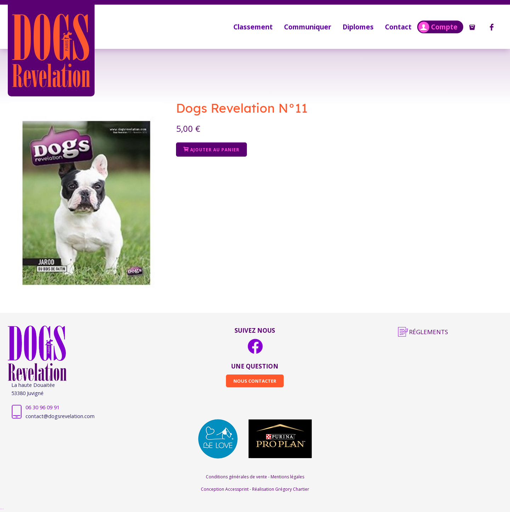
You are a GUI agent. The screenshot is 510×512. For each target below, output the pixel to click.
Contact (398, 27)
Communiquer (307, 27)
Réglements (428, 332)
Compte (438, 27)
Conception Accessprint (225, 489)
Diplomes (358, 27)
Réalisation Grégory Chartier (280, 489)
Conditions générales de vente (237, 477)
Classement (253, 27)
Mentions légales (287, 477)
